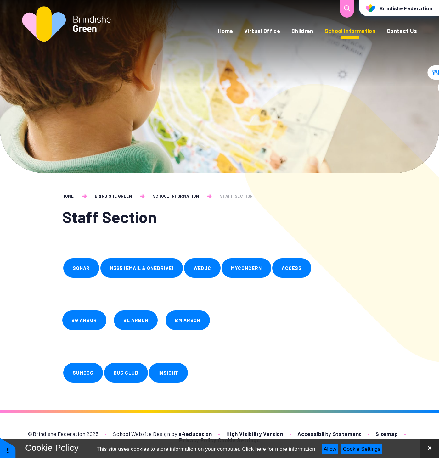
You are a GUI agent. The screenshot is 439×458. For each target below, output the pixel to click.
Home (68, 195)
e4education (195, 434)
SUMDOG (83, 373)
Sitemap (386, 434)
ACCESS (292, 268)
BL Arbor (135, 320)
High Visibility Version (254, 434)
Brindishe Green (113, 195)
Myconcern (246, 268)
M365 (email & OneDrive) (142, 268)
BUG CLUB (126, 373)
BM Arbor (187, 320)
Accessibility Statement (329, 434)
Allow (330, 449)
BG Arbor (84, 320)
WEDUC (202, 268)
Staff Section (236, 195)
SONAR (81, 268)
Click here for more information (278, 449)
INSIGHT (168, 373)
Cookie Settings (361, 449)
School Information (176, 195)
